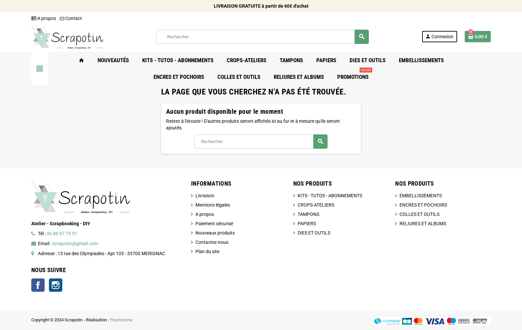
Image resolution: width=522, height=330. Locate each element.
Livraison (204, 195)
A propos (43, 18)
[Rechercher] (262, 37)
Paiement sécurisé (214, 223)
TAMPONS (308, 214)
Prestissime (121, 319)
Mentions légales (212, 205)
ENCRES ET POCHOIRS (423, 205)
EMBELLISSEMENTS (420, 195)
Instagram (55, 285)
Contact (71, 18)
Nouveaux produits (215, 233)
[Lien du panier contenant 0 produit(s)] (478, 36)
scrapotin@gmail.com (75, 243)
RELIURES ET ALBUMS (422, 223)
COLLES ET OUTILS (419, 214)
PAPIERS (307, 223)
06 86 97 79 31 (62, 233)
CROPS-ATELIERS (316, 205)
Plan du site (207, 251)
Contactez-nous (211, 242)
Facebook (38, 285)
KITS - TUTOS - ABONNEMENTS (330, 195)
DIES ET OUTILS (314, 233)
